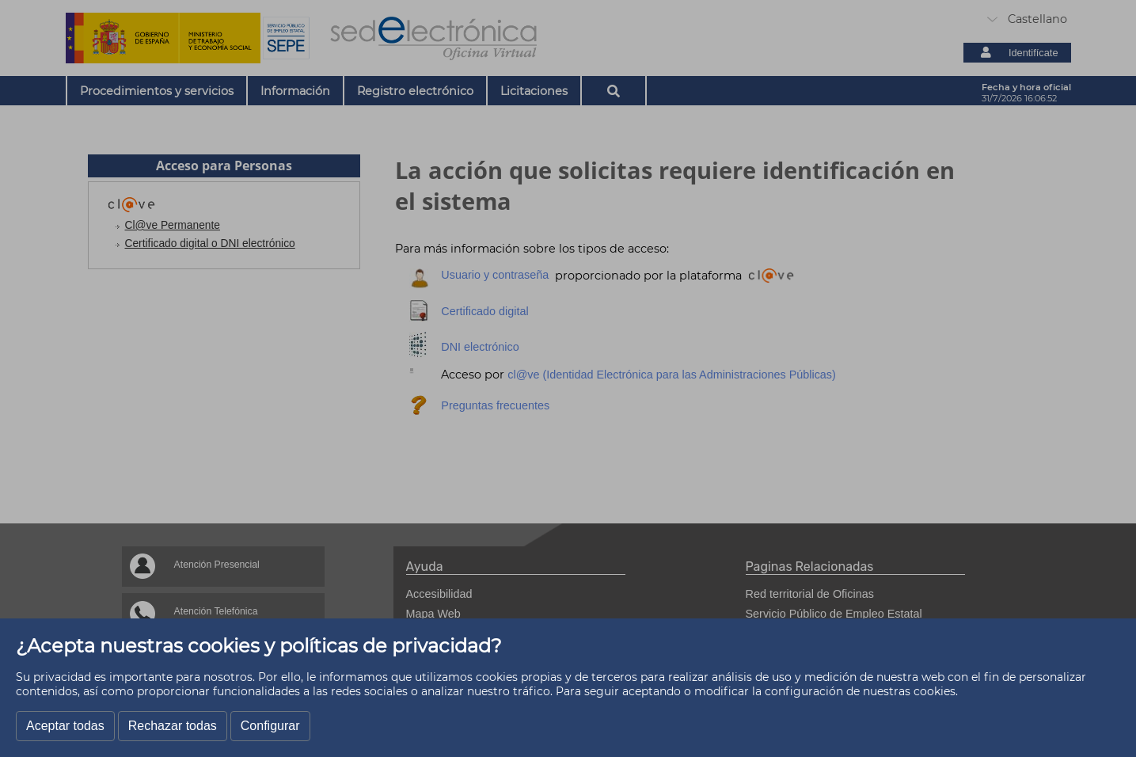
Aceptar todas (65, 725)
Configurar (270, 725)
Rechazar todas (172, 725)
